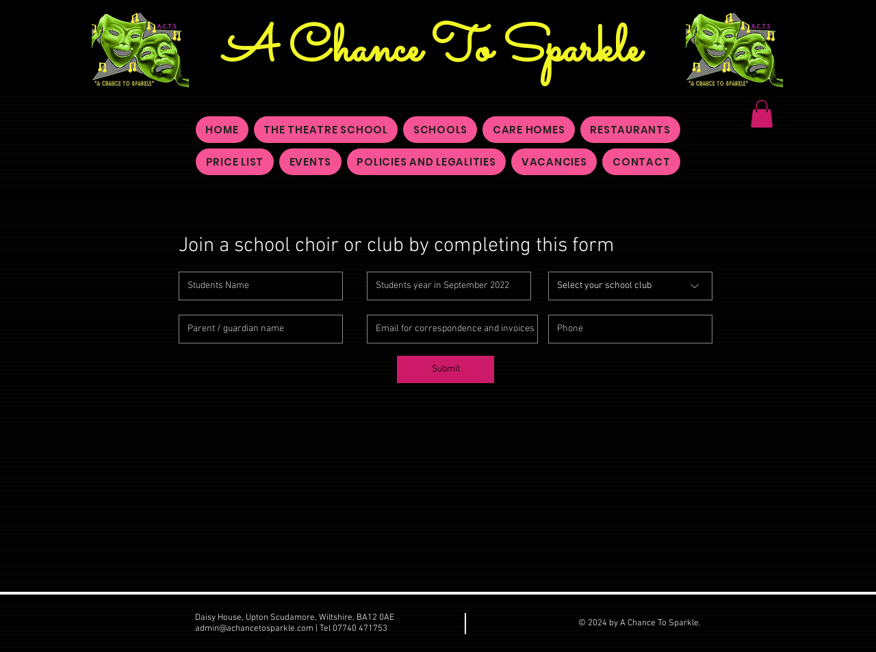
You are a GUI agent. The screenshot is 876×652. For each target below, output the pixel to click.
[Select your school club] (630, 286)
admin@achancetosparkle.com (254, 628)
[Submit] (445, 369)
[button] (761, 114)
